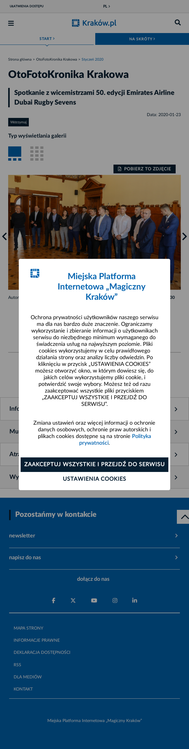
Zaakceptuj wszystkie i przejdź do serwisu (94, 464)
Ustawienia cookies (94, 479)
